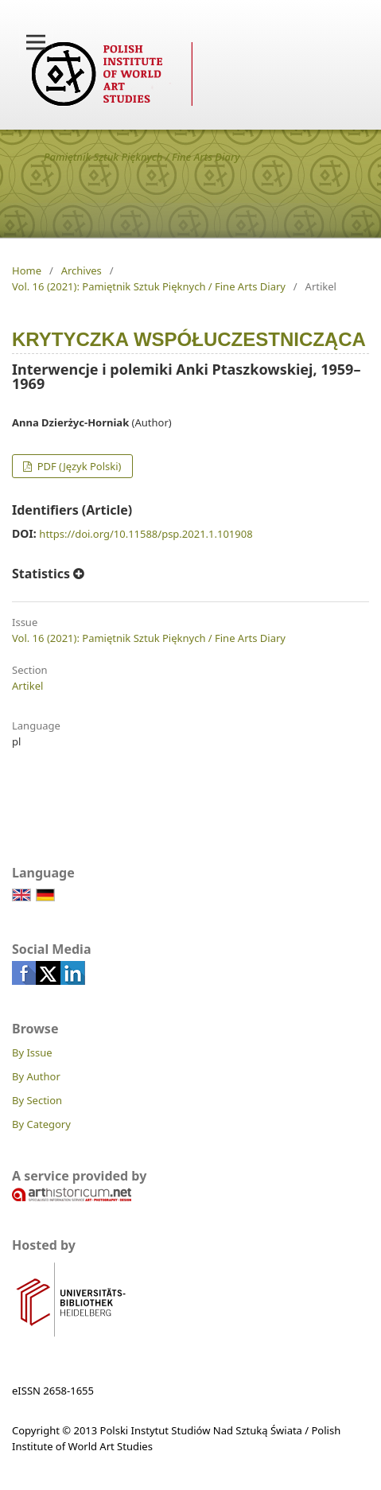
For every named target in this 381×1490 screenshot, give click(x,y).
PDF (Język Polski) (77, 466)
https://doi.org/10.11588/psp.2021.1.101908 (145, 534)
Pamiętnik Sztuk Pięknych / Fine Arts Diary (142, 157)
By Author (36, 1076)
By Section (37, 1100)
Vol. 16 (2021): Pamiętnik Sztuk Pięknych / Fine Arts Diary (149, 286)
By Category (41, 1124)
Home (26, 270)
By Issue (32, 1052)
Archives (81, 270)
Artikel (27, 686)
